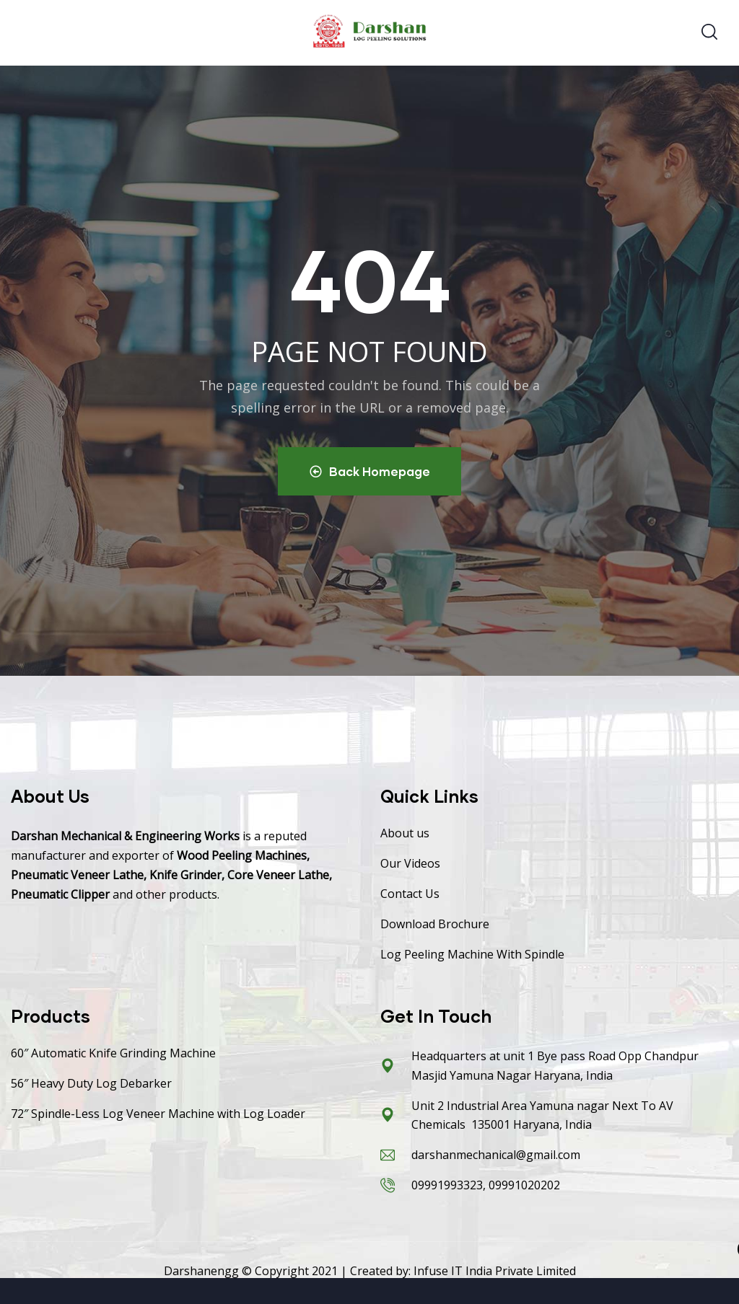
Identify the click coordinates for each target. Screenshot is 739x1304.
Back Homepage (370, 471)
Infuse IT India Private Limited (495, 1271)
